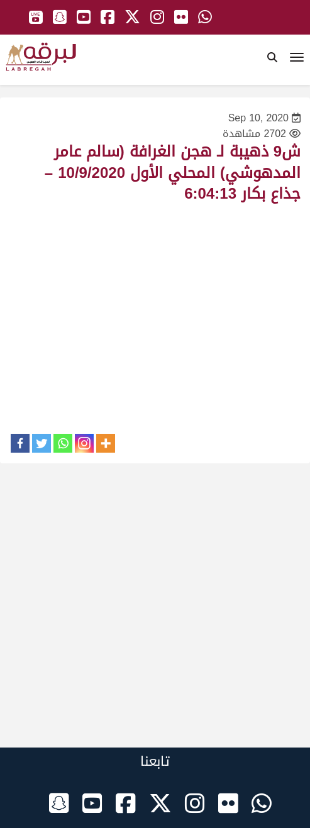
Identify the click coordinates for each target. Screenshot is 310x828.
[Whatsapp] (62, 443)
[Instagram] (84, 443)
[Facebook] (20, 443)
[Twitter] (41, 443)
